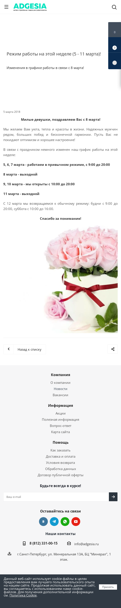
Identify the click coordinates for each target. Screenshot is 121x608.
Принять (108, 587)
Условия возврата (60, 462)
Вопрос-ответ (60, 425)
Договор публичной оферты (61, 475)
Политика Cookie (23, 595)
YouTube (75, 521)
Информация (60, 405)
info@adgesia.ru (86, 544)
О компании (60, 382)
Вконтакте (43, 521)
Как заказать (60, 450)
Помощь (61, 442)
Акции (61, 413)
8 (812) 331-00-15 (44, 543)
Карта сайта (60, 432)
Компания (60, 374)
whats (65, 521)
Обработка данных (60, 469)
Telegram (54, 521)
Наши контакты (60, 533)
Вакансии (60, 395)
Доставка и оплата (60, 456)
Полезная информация (60, 419)
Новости (60, 388)
